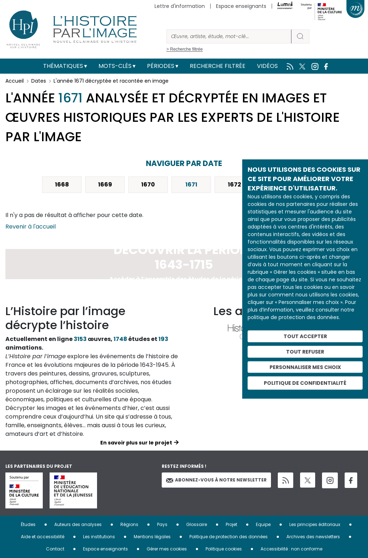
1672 (234, 184)
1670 (148, 184)
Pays (162, 524)
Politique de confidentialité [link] (305, 383)
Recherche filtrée (217, 66)
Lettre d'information (180, 6)
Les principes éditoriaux (314, 524)
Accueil (14, 80)
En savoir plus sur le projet (136, 442)
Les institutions (99, 537)
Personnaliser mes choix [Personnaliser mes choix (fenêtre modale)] (305, 366)
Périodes (160, 66)
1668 (62, 184)
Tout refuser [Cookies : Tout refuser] (305, 351)
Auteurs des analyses (78, 524)
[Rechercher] (228, 36)
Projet (231, 524)
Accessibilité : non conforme (291, 549)
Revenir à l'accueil (30, 226)
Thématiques (63, 66)
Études (28, 524)
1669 (105, 184)
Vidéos (267, 66)
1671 (191, 184)
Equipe (263, 524)
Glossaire (196, 524)
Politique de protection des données (228, 537)
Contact (55, 549)
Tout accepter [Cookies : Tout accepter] (305, 336)
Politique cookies (224, 549)
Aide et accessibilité (42, 537)
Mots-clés (115, 66)
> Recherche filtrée (184, 49)
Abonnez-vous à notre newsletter (216, 480)
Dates (38, 80)
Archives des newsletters (313, 537)
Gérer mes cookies (167, 549)
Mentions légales (152, 537)
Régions (129, 524)
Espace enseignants (241, 6)
